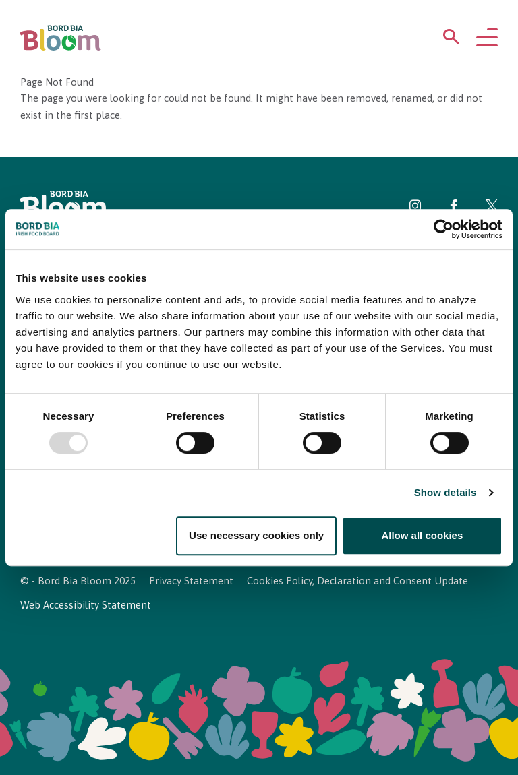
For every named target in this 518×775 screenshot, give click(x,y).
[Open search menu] (451, 39)
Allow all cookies (422, 535)
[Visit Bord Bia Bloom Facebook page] (453, 208)
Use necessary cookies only (256, 535)
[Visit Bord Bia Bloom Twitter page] (492, 208)
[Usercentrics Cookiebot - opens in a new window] (443, 229)
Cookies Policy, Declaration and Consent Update (357, 580)
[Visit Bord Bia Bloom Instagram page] (415, 208)
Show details (445, 493)
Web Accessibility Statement (85, 605)
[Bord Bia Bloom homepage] (60, 38)
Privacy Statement (191, 580)
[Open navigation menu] (487, 38)
